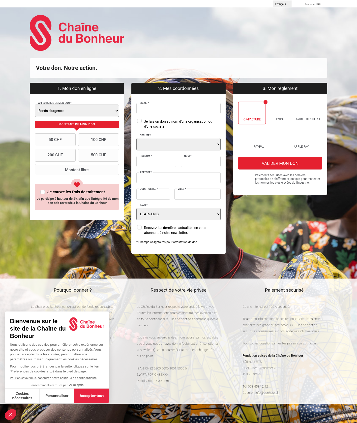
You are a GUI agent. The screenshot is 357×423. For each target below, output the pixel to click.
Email (144, 103)
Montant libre (62, 169)
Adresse (146, 172)
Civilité (145, 135)
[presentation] (77, 124)
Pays (144, 205)
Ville (182, 189)
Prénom (146, 156)
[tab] (77, 124)
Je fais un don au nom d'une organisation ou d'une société (178, 123)
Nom (188, 156)
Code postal (149, 189)
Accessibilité (313, 4)
